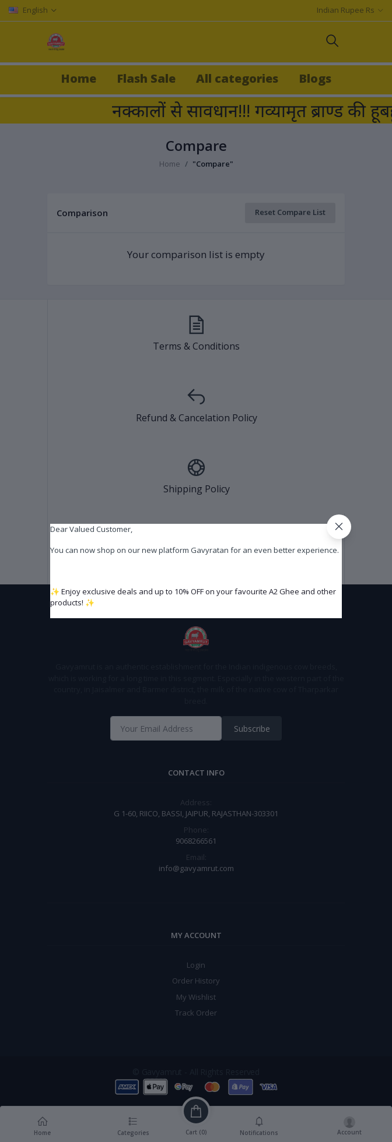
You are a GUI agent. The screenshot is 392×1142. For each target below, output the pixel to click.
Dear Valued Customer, (91, 529)
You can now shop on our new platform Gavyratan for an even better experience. (194, 550)
